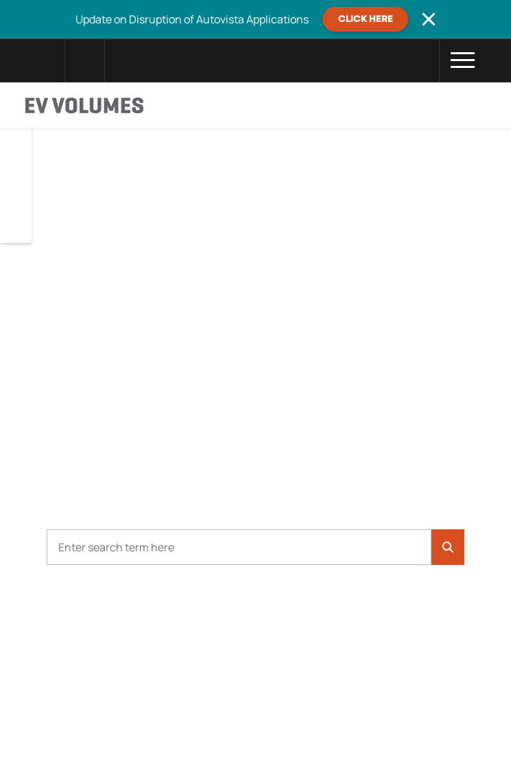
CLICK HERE (365, 19)
